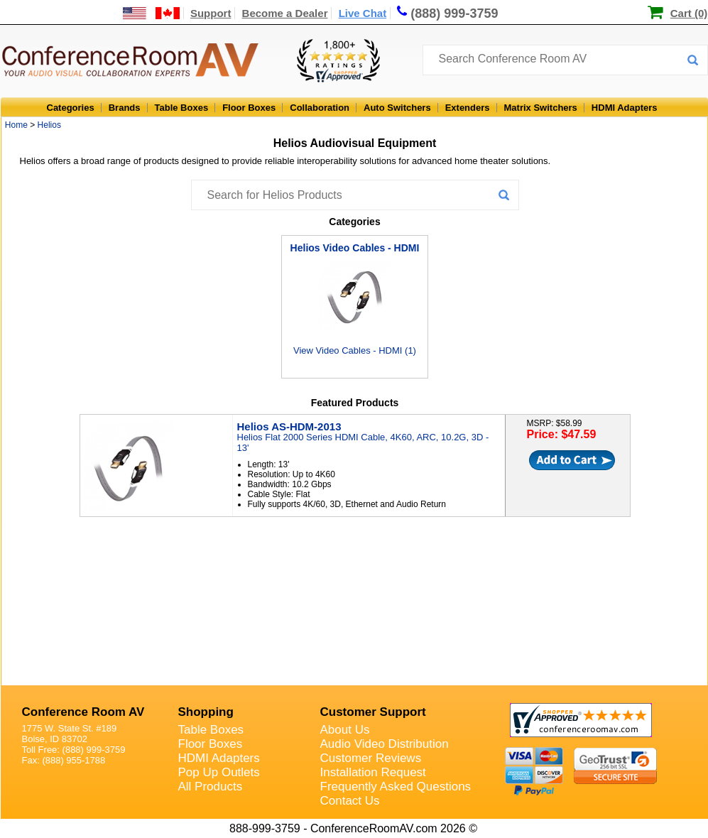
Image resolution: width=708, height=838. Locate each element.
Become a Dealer (285, 13)
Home (16, 125)
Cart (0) (689, 13)
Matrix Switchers (540, 107)
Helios (49, 125)
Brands (125, 107)
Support (211, 13)
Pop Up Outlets (219, 772)
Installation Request (373, 772)
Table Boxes (182, 107)
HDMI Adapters (625, 107)
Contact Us (350, 800)
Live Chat (363, 13)
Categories (70, 107)
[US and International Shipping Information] (151, 13)
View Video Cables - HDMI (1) (354, 299)
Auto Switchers (397, 107)
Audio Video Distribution (384, 744)
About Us (345, 729)
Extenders (467, 107)
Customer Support (373, 712)
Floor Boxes (249, 107)
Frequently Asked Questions (396, 786)
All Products (210, 786)
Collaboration (319, 107)
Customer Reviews (371, 758)
